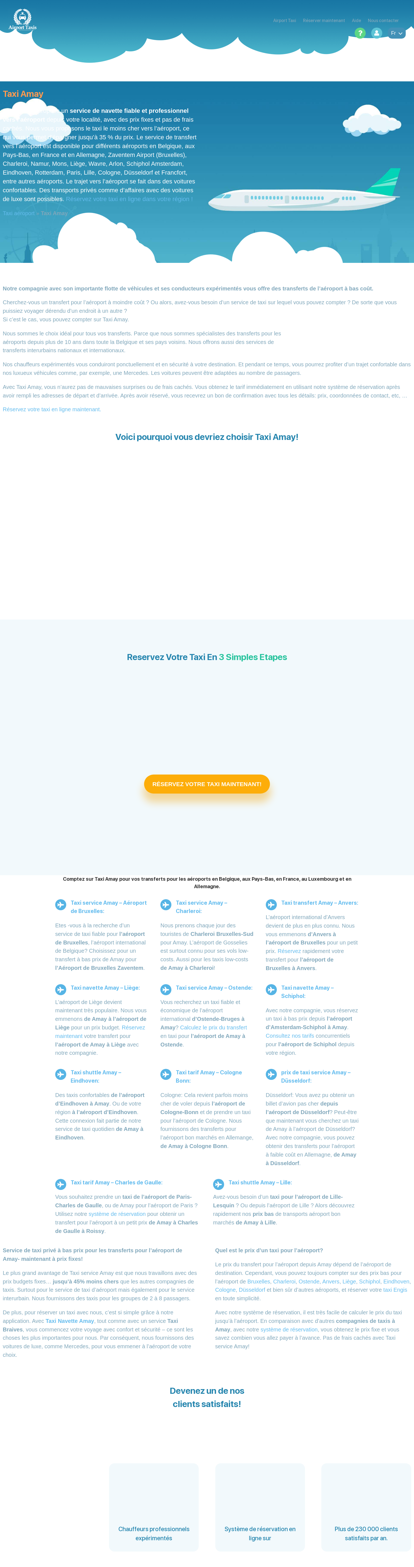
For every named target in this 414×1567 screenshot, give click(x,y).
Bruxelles (258, 1281)
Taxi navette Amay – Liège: (105, 987)
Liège (349, 1281)
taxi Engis (395, 1290)
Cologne (225, 1290)
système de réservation (117, 1214)
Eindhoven (396, 1281)
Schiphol (369, 1281)
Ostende (309, 1281)
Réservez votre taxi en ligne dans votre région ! (129, 199)
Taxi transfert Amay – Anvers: (319, 902)
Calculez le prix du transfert (213, 1027)
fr (396, 33)
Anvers (330, 1281)
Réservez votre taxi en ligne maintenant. (52, 409)
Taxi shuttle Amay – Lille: (260, 1182)
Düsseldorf (252, 1290)
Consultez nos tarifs (290, 1036)
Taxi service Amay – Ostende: (214, 987)
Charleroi (284, 1281)
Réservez (289, 951)
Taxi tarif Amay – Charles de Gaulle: (117, 1182)
